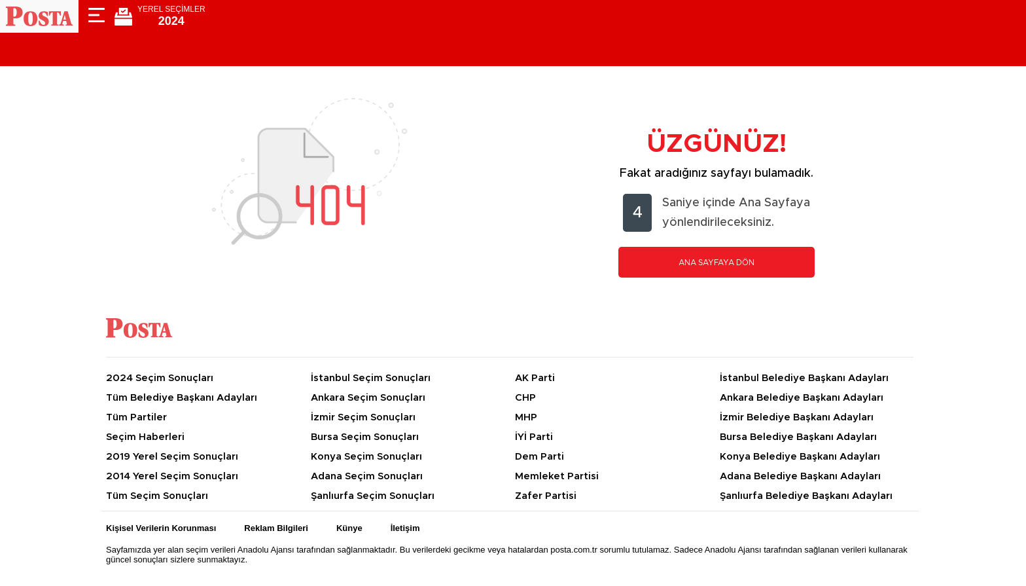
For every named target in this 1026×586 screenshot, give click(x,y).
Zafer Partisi (545, 496)
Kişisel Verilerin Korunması (161, 528)
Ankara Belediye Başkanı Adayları (801, 398)
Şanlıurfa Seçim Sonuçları (372, 496)
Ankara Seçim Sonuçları (368, 398)
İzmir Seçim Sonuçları (363, 417)
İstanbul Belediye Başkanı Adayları (804, 378)
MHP (526, 417)
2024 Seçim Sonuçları (159, 378)
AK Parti (535, 378)
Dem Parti (539, 457)
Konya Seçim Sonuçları (366, 457)
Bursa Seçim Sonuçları (365, 437)
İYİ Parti (534, 437)
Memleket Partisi (557, 476)
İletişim (405, 528)
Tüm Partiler (136, 417)
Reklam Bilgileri (276, 528)
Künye (349, 528)
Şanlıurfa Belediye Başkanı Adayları (806, 496)
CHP (525, 398)
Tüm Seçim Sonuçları (157, 496)
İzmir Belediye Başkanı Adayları (797, 417)
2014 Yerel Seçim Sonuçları (172, 476)
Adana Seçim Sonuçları (367, 476)
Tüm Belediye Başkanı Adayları (181, 398)
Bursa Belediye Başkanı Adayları (798, 437)
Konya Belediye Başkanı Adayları (800, 457)
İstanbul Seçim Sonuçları (371, 378)
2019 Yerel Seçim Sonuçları (172, 457)
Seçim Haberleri (145, 437)
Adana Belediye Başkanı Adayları (800, 476)
